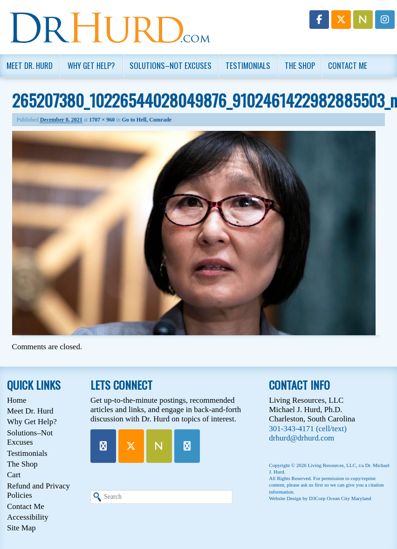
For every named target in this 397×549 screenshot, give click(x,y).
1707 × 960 (102, 119)
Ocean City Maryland (349, 498)
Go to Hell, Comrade (147, 119)
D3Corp (317, 498)
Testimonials (248, 65)
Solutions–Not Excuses (171, 65)
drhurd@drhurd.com (301, 438)
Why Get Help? (91, 65)
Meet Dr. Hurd (30, 65)
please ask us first (305, 485)
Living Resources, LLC (332, 465)
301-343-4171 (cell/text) (308, 428)
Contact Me (347, 65)
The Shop (300, 65)
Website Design (285, 498)
